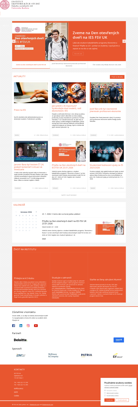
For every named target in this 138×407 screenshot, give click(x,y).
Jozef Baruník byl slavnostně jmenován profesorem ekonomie (69, 65)
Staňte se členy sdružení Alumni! (106, 278)
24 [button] (29, 226)
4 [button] (32, 217)
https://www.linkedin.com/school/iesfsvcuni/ (20, 324)
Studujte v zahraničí (61, 276)
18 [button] (33, 223)
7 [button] (19, 220)
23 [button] (26, 226)
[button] (36, 210)
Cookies (16, 394)
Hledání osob (122, 3)
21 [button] (19, 226)
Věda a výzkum (93, 15)
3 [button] (29, 217)
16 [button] (26, 223)
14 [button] (19, 223)
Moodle (108, 3)
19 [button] (36, 223)
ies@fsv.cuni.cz (18, 387)
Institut (18, 15)
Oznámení (55, 134)
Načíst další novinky (69, 194)
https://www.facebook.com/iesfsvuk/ (13, 324)
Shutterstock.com (47, 403)
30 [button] (26, 229)
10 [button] (29, 220)
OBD (114, 3)
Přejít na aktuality (117, 76)
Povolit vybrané (122, 400)
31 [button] (29, 229)
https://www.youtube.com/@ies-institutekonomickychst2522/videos (36, 324)
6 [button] (16, 220)
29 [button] (23, 229)
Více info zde (78, 54)
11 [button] (33, 220)
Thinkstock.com (34, 403)
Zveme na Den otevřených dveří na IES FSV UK (31, 65)
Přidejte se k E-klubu (24, 277)
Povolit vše (109, 400)
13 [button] (16, 223)
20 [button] (16, 226)
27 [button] (16, 229)
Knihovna (123, 10)
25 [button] (33, 226)
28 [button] (19, 229)
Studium (72, 15)
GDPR (16, 390)
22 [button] (23, 226)
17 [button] (29, 223)
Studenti (93, 187)
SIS (102, 3)
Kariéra (17, 134)
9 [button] (26, 220)
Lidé (35, 15)
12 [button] (36, 220)
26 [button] (36, 226)
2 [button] (26, 217)
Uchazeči (53, 15)
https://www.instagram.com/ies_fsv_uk (28, 324)
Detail (44, 237)
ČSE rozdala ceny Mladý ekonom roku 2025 (107, 65)
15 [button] (23, 223)
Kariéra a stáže (117, 15)
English (124, 6)
